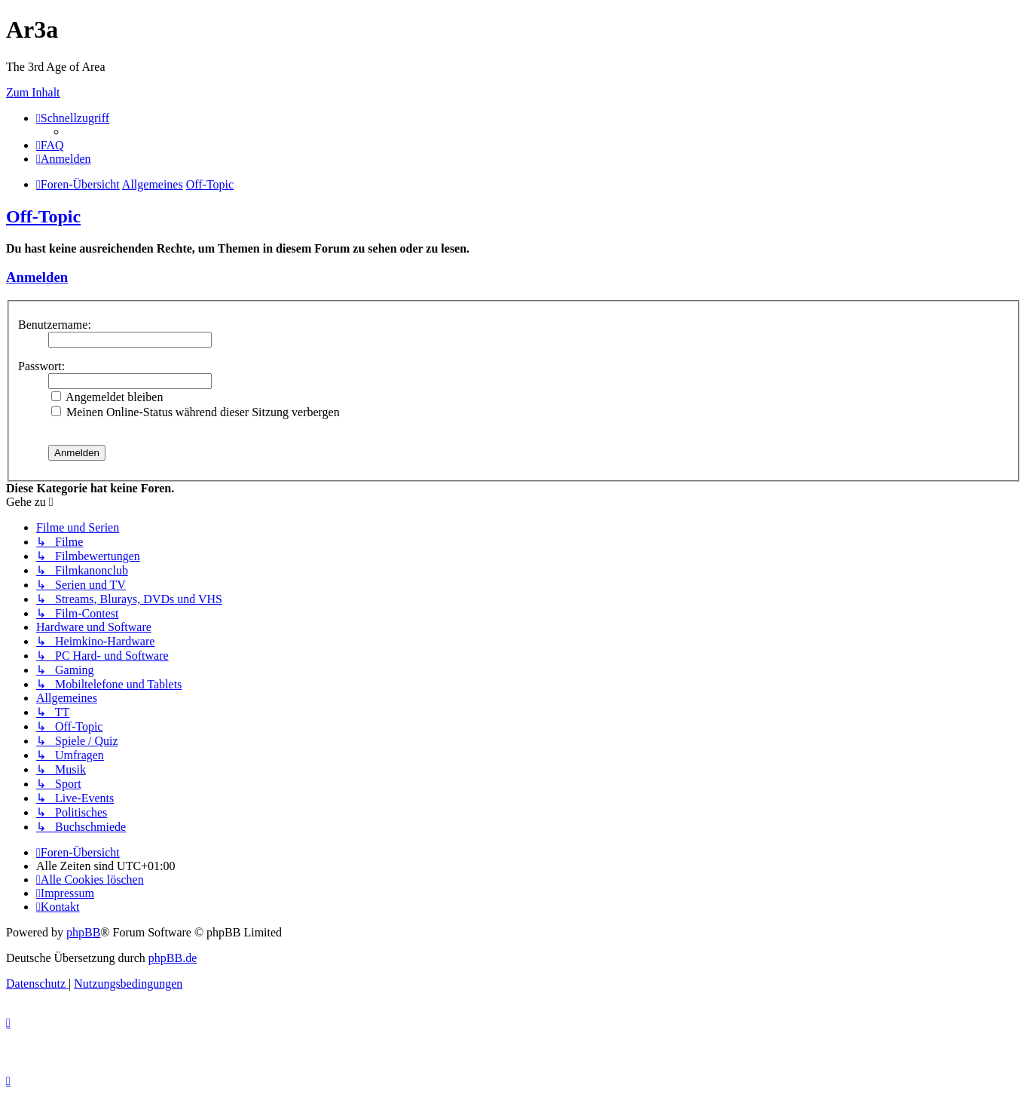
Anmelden (37, 277)
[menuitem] (50, 145)
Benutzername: (54, 324)
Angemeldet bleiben (107, 397)
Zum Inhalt (33, 92)
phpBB (83, 932)
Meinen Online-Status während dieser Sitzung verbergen (195, 412)
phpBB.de (172, 958)
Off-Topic (43, 216)
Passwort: (41, 366)
